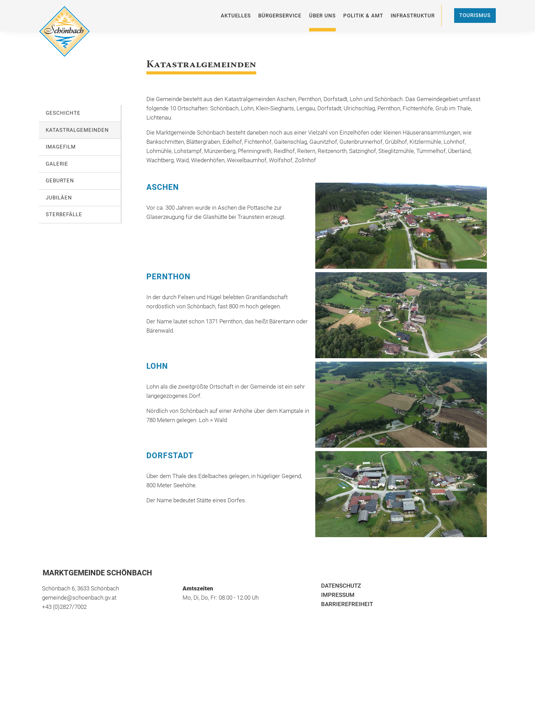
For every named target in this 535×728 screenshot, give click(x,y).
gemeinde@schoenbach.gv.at (79, 597)
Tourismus (475, 15)
